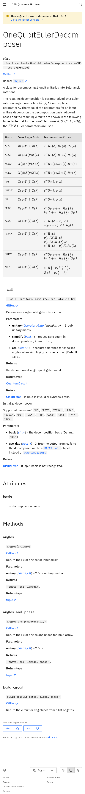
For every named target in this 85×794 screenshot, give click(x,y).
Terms (6, 777)
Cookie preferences (13, 786)
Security (51, 782)
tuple (11, 600)
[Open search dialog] (80, 4)
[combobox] (43, 770)
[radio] (63, 770)
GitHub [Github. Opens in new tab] (52, 737)
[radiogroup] (71, 770)
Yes (12, 728)
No (32, 728)
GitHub (9, 74)
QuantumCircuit (16, 383)
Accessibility (53, 777)
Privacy (6, 782)
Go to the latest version (27, 19)
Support (7, 791)
